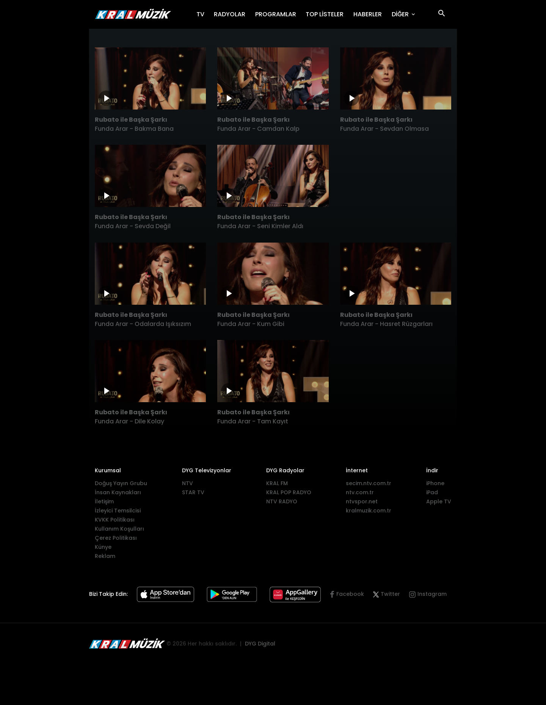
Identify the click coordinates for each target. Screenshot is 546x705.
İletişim (104, 501)
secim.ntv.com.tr (368, 483)
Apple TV (438, 501)
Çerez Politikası (116, 538)
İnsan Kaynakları (118, 492)
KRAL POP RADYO (288, 492)
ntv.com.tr (360, 492)
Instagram (432, 594)
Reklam (105, 556)
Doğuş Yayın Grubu (121, 483)
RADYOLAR (232, 14)
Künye (103, 547)
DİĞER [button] (401, 14)
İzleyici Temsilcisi (118, 510)
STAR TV (193, 492)
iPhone (435, 483)
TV (202, 14)
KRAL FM (277, 483)
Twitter (386, 594)
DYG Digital (260, 643)
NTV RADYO (281, 501)
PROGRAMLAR (278, 14)
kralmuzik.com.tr (368, 510)
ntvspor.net (362, 501)
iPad (432, 492)
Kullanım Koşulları (119, 529)
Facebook (350, 594)
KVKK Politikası (115, 519)
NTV (187, 483)
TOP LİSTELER (327, 14)
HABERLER (370, 14)
